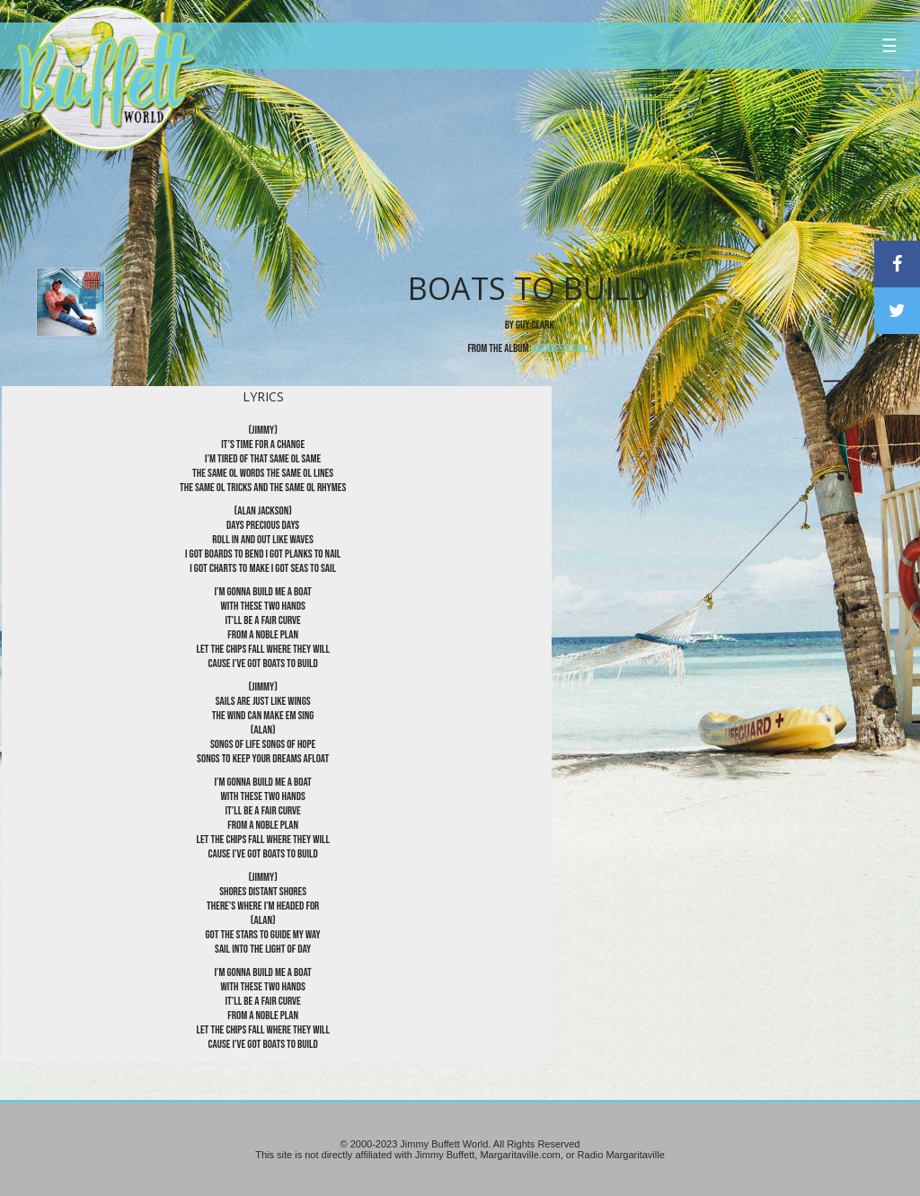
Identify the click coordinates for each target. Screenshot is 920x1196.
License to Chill (561, 348)
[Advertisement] (553, 166)
